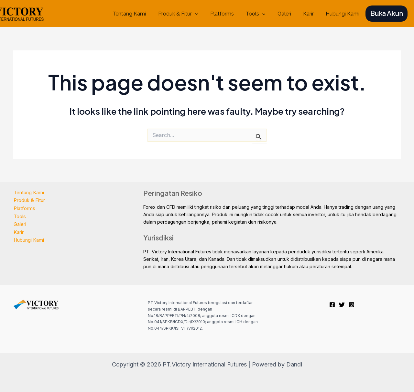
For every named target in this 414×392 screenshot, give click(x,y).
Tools (261, 14)
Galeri (288, 14)
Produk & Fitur (188, 14)
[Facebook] (332, 305)
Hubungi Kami (343, 14)
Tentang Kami (140, 14)
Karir (311, 14)
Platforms (229, 14)
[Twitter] (342, 305)
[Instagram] (351, 305)
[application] (204, 14)
